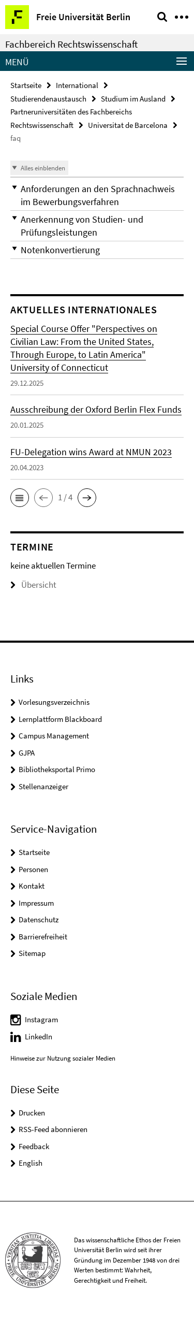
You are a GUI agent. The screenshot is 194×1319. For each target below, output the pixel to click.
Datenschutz (38, 919)
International (77, 85)
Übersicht (33, 584)
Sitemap (32, 953)
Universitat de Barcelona (128, 125)
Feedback (34, 1146)
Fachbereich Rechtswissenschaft (71, 44)
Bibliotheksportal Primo (57, 769)
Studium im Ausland (133, 99)
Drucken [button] (32, 1113)
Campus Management (54, 736)
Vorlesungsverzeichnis (54, 702)
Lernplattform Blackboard (60, 719)
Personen (33, 869)
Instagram (41, 1019)
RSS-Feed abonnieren (53, 1129)
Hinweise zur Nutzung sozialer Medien (62, 1058)
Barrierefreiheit (43, 936)
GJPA (27, 753)
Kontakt (31, 886)
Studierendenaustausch (48, 99)
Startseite (25, 85)
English (30, 1163)
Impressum (36, 903)
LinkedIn (38, 1036)
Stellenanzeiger (43, 786)
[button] (97, 195)
